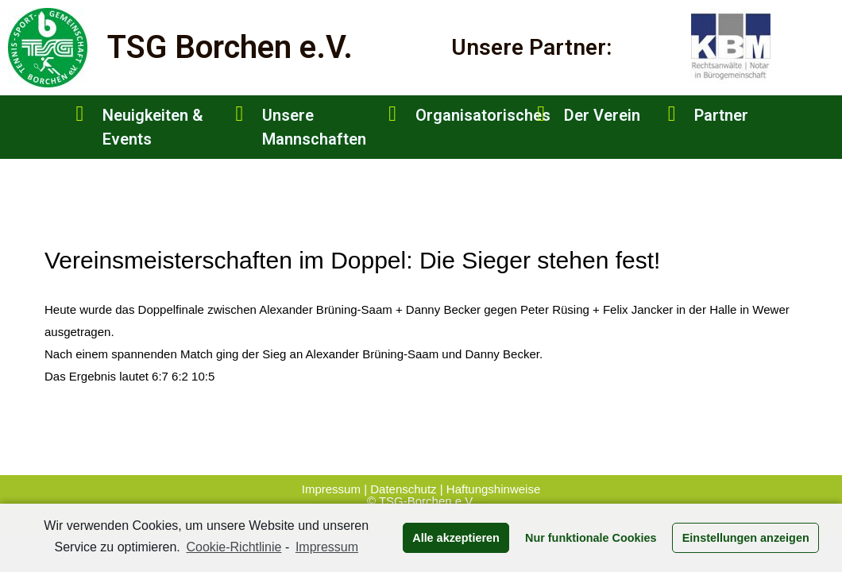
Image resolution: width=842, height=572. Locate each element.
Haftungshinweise (493, 489)
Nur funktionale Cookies (591, 537)
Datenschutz (403, 489)
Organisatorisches (482, 115)
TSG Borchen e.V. (230, 47)
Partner (721, 115)
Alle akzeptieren (456, 537)
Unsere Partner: (531, 47)
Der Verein (602, 115)
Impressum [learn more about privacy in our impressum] (326, 547)
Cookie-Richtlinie (233, 547)
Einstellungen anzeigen (745, 537)
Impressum (333, 489)
